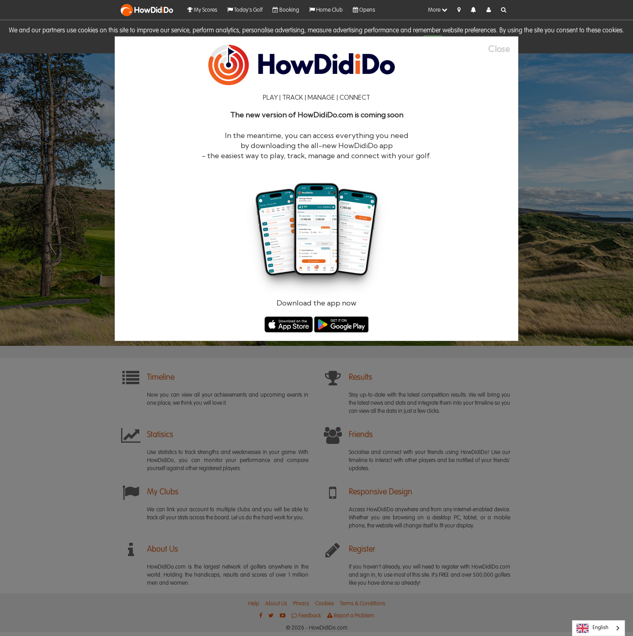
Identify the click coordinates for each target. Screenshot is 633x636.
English (592, 628)
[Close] (503, 49)
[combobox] (598, 628)
